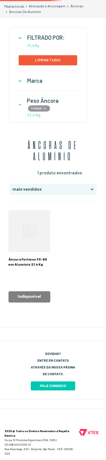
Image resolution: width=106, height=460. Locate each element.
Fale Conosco (53, 386)
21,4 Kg (33, 46)
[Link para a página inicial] (14, 6)
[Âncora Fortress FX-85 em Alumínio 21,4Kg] (29, 256)
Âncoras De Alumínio (25, 12)
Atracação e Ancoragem (47, 6)
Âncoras (76, 6)
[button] (48, 37)
